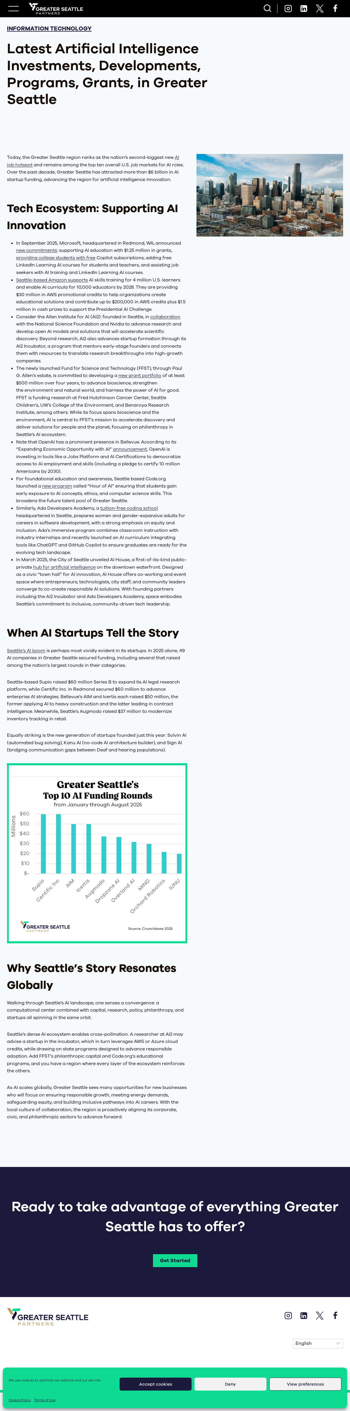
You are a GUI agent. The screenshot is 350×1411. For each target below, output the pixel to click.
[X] (319, 8)
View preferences (305, 1384)
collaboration (165, 317)
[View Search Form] (267, 9)
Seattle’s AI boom (26, 651)
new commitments (36, 250)
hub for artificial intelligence (64, 567)
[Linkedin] (304, 8)
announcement (130, 449)
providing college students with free (55, 258)
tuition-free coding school (129, 508)
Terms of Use (45, 1400)
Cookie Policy (20, 1400)
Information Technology (49, 29)
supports (78, 280)
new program (57, 486)
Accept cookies (155, 1384)
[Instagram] (288, 8)
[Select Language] (318, 1344)
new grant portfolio (139, 375)
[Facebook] (335, 8)
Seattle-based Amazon (42, 280)
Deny (230, 1384)
